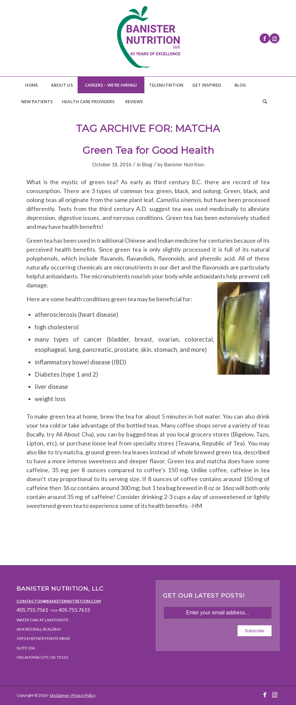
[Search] (264, 101)
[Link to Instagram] (274, 38)
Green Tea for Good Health (148, 150)
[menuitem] (31, 85)
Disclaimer (59, 695)
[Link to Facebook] (265, 38)
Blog (147, 164)
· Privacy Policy (82, 695)
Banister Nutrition (184, 164)
